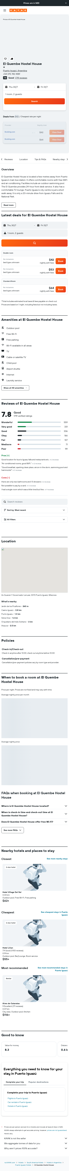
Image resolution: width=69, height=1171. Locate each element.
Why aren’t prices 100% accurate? (36, 1148)
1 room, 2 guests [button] (13, 94)
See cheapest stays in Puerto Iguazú (54, 913)
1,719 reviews (21, 77)
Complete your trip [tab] (15, 1082)
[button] (66, 3)
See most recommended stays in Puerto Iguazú (53, 969)
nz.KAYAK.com (9, 1162)
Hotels (20, 1162)
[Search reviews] (36, 502)
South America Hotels (35, 1162)
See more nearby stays (57, 858)
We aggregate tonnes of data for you (36, 1143)
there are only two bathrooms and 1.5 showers (25, 481)
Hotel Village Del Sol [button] (12, 892)
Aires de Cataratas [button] (11, 1003)
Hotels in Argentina (54, 1162)
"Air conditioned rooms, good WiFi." (21, 463)
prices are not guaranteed (57, 1130)
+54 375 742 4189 (11, 74)
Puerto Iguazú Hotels (23, 1165)
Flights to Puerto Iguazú (18, 1098)
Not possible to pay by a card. (18, 485)
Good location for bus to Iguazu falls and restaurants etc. (30, 459)
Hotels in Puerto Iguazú (18, 1106)
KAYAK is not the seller (36, 1138)
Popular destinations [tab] (38, 1082)
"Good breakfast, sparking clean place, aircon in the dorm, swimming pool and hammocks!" (34, 468)
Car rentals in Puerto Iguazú (19, 1102)
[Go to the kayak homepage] (18, 10)
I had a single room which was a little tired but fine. (27, 489)
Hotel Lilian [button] (8, 948)
